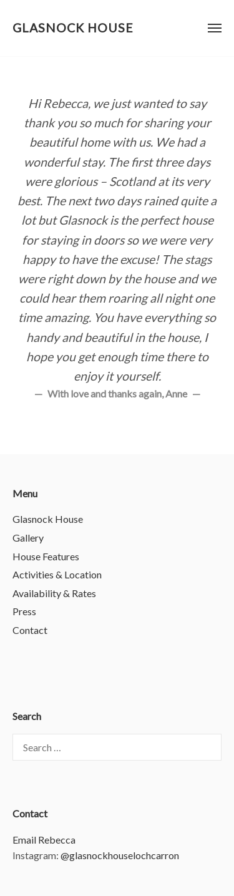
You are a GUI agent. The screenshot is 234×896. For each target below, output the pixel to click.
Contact (29, 630)
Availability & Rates (54, 593)
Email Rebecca (44, 839)
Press (24, 611)
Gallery (28, 537)
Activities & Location (57, 574)
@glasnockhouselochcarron (120, 855)
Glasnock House (73, 28)
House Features (45, 556)
